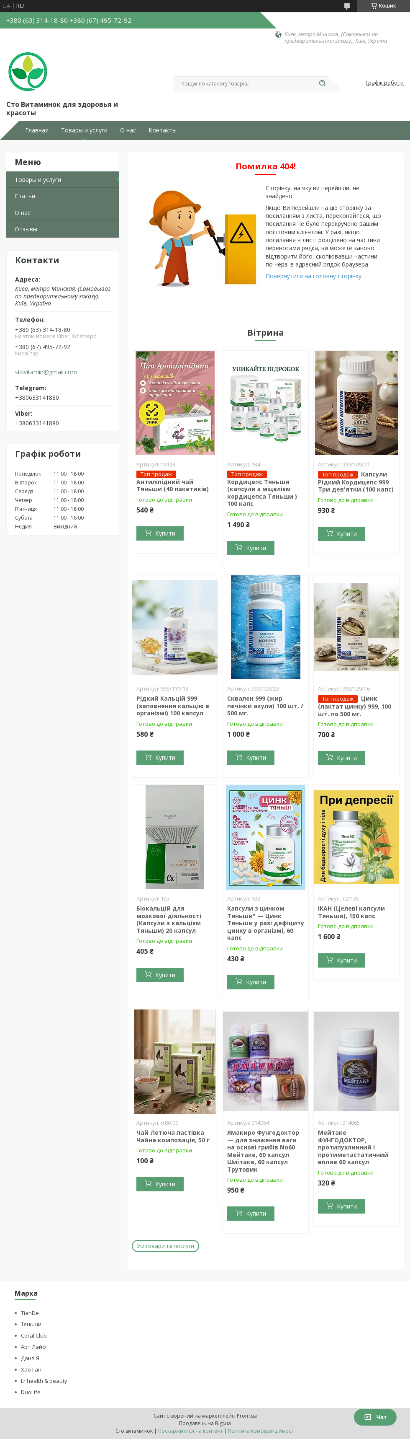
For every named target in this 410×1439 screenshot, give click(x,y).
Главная (37, 130)
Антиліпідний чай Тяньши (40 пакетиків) (172, 485)
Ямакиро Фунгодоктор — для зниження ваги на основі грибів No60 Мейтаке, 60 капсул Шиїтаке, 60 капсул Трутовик (263, 1150)
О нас (128, 130)
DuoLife (31, 1392)
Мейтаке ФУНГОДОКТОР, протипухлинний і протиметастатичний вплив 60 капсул (353, 1147)
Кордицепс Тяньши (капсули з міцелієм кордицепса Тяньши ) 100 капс (262, 493)
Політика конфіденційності (261, 1430)
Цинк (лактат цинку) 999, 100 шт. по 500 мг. (354, 706)
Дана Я (30, 1358)
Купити (165, 533)
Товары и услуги (84, 130)
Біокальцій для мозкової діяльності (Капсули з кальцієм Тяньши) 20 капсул (168, 919)
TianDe (30, 1313)
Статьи (25, 196)
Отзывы (26, 229)
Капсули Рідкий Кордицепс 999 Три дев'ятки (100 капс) (356, 482)
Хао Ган (31, 1369)
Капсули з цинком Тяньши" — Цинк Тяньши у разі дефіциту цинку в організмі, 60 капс (265, 923)
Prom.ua (247, 1415)
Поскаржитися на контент (190, 1430)
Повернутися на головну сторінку (313, 276)
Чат (375, 1417)
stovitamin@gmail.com (46, 372)
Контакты (163, 130)
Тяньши (31, 1324)
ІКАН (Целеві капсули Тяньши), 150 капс (351, 912)
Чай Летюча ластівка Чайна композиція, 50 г (173, 1136)
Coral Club (34, 1335)
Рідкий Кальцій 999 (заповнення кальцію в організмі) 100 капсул (172, 705)
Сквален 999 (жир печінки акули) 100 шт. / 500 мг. (265, 705)
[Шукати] (322, 83)
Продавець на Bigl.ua (205, 1423)
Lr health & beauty (44, 1381)
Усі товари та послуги (165, 1246)
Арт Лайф (33, 1347)
